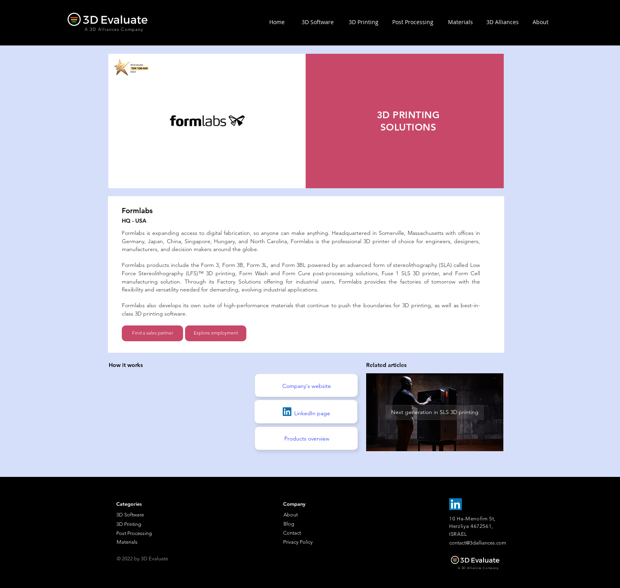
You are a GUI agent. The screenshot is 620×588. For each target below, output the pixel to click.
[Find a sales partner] (152, 333)
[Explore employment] (215, 333)
